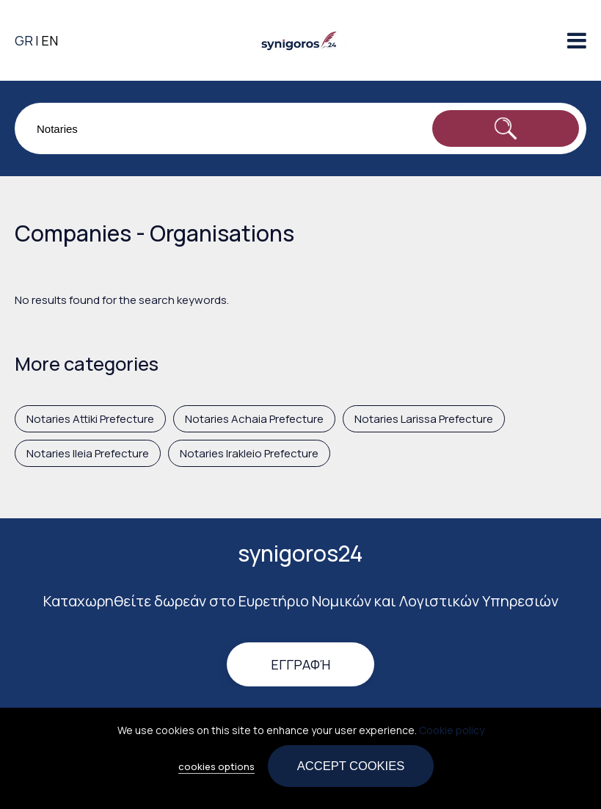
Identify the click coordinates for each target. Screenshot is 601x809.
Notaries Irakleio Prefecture (249, 453)
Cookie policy (451, 735)
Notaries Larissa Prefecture (423, 419)
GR (24, 40)
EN (49, 40)
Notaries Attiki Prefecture (90, 419)
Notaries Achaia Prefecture (254, 419)
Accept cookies (350, 770)
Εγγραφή (300, 664)
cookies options (216, 771)
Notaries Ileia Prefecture (87, 453)
